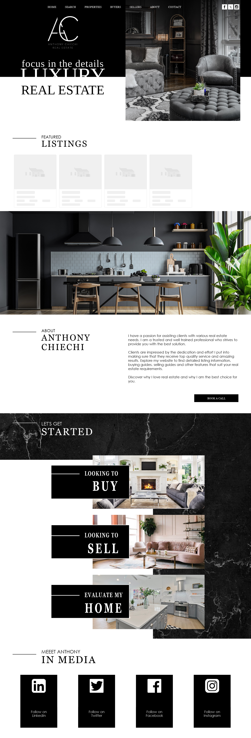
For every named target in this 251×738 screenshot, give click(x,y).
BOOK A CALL (216, 398)
